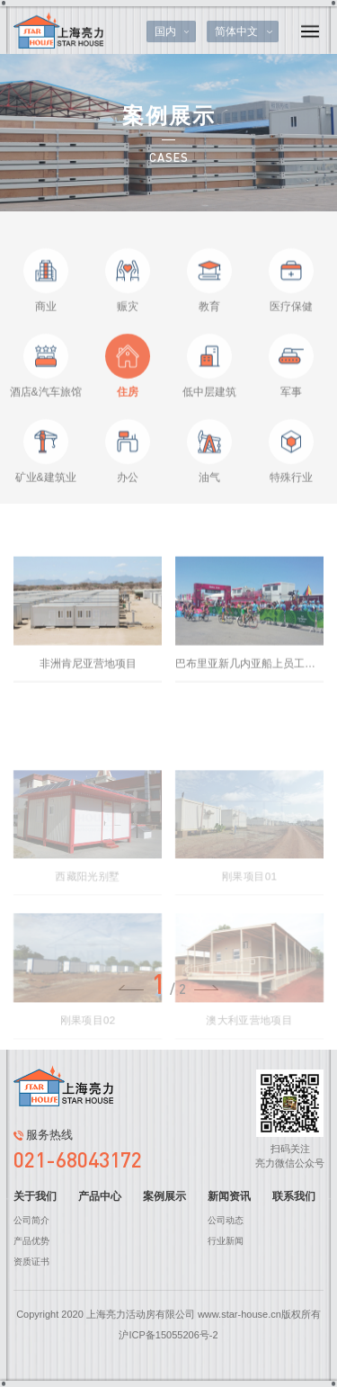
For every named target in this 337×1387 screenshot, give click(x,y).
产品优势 (31, 1241)
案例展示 (164, 1196)
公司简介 (31, 1220)
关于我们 (35, 1196)
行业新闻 (226, 1241)
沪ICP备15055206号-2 (168, 1334)
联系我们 (293, 1196)
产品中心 (99, 1196)
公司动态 (226, 1220)
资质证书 (31, 1261)
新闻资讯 (229, 1196)
